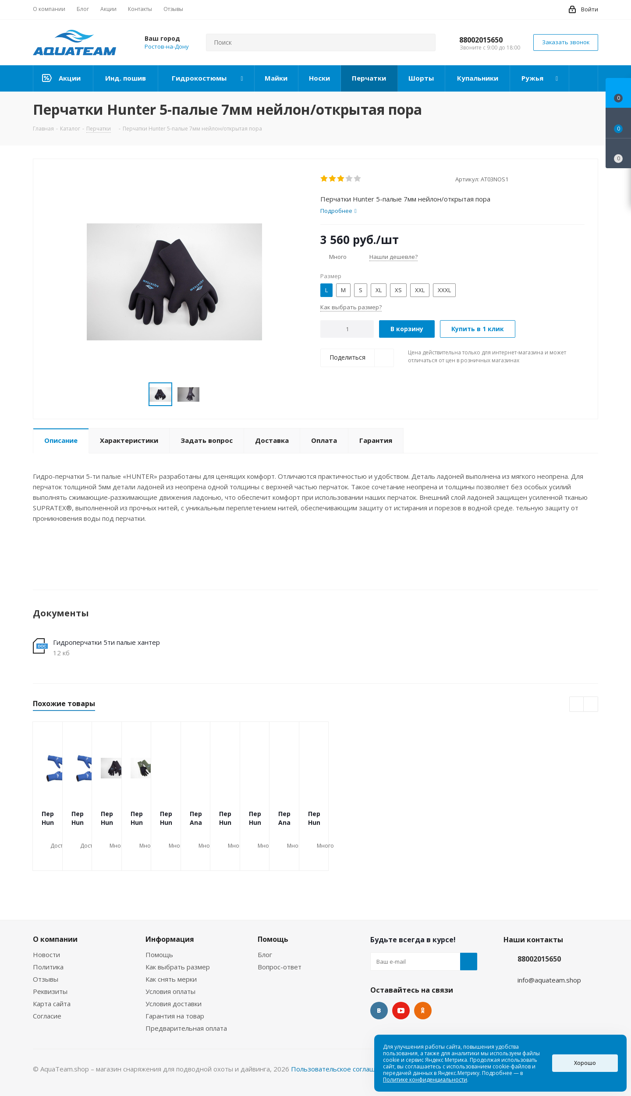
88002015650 (481, 40)
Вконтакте (379, 1010)
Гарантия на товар (174, 1015)
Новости (46, 954)
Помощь (159, 954)
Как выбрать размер (177, 966)
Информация (169, 939)
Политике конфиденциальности (425, 1079)
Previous (577, 704)
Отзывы (45, 979)
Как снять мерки (171, 979)
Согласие (47, 1015)
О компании (55, 939)
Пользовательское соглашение (341, 1068)
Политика (48, 966)
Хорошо (585, 1063)
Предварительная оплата (186, 1028)
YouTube (401, 1010)
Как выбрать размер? (351, 307)
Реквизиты (50, 991)
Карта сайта (52, 1003)
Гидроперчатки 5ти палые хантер (106, 642)
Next (591, 704)
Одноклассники (423, 1010)
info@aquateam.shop (549, 980)
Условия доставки (173, 1003)
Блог (265, 954)
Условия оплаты (170, 991)
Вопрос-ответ (279, 966)
